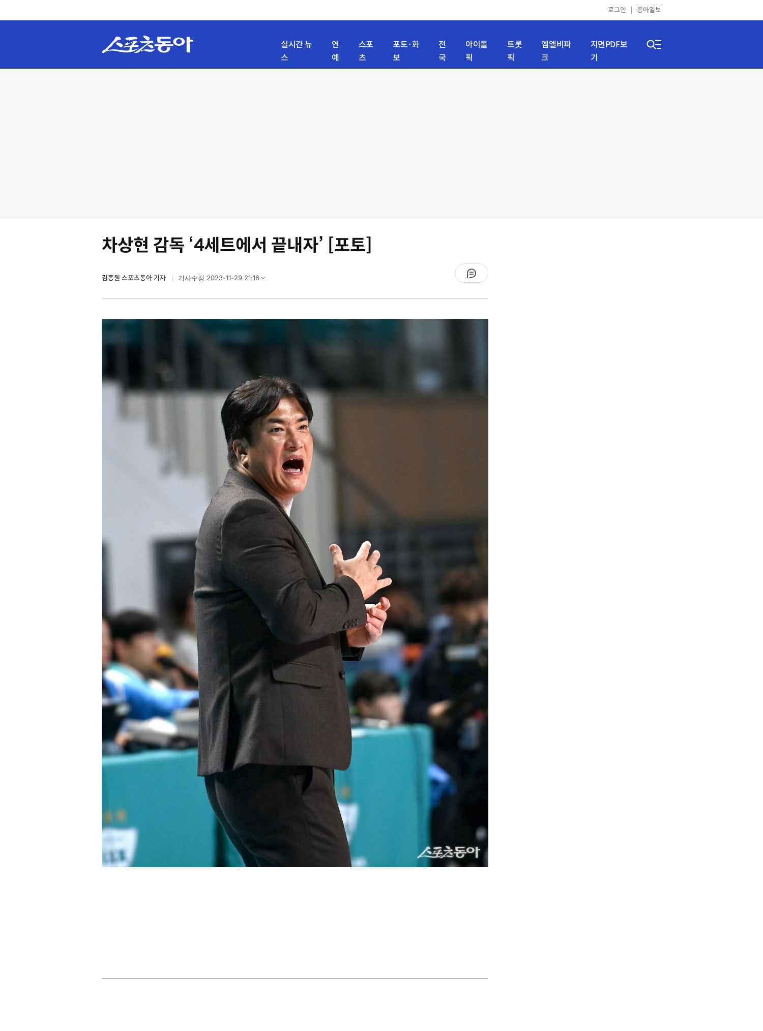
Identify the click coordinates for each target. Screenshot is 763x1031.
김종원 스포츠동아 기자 (134, 278)
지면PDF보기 (609, 51)
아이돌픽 (476, 51)
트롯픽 (514, 51)
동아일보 (649, 10)
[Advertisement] (381, 142)
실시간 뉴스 (296, 51)
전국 (442, 51)
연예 (335, 51)
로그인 (617, 10)
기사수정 (225, 280)
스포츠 (366, 51)
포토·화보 (406, 51)
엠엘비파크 (556, 51)
